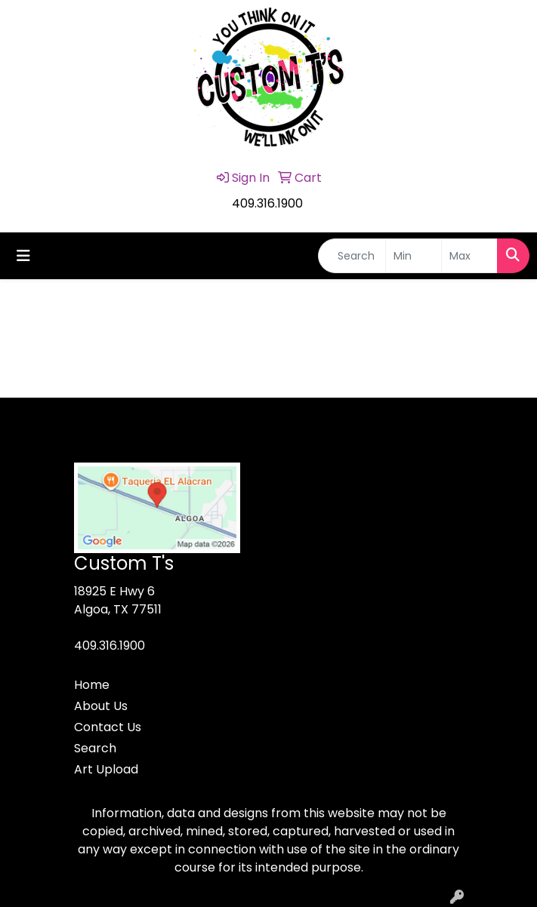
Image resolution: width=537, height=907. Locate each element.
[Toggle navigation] (23, 255)
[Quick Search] (352, 255)
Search (95, 748)
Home (92, 684)
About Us (101, 706)
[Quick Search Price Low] (413, 255)
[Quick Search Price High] (469, 255)
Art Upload (106, 769)
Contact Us (107, 727)
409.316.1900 (267, 203)
